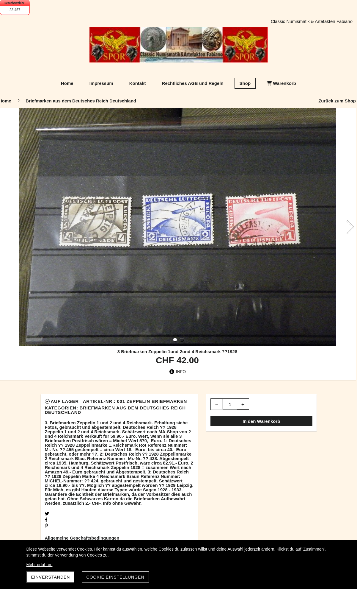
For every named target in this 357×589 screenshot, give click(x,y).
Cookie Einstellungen (115, 577)
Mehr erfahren (39, 564)
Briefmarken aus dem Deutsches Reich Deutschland (115, 410)
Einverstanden (50, 577)
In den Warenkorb (261, 421)
